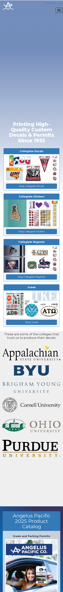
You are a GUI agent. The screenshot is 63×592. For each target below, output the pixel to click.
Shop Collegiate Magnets (31, 277)
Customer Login (54, 3)
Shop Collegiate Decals (31, 186)
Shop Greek (31, 322)
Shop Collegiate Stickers (31, 231)
